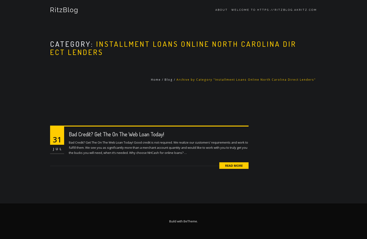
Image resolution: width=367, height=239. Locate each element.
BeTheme (190, 221)
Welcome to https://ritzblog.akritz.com (274, 9)
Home (156, 80)
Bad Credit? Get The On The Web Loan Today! (116, 134)
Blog (169, 80)
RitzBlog (64, 10)
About (221, 9)
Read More (234, 165)
